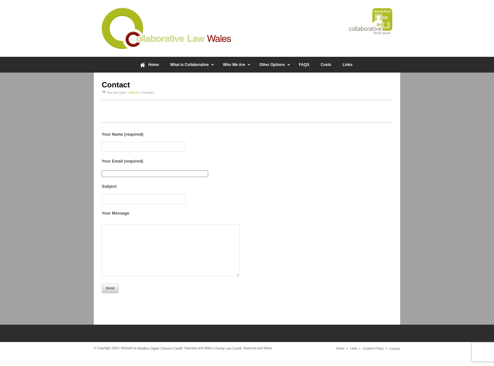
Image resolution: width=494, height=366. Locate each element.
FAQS (304, 64)
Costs (326, 64)
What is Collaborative (189, 67)
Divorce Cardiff (172, 358)
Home (153, 64)
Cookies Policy (373, 358)
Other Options (272, 67)
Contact (394, 358)
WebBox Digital (148, 358)
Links (347, 64)
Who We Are (234, 67)
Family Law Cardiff (228, 358)
